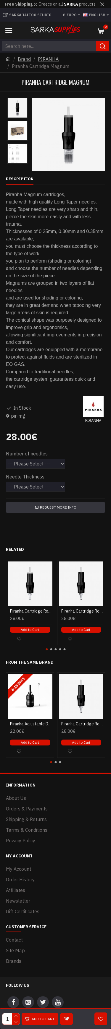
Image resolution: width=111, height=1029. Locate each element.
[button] (47, 649)
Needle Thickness (25, 477)
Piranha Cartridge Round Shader (31, 611)
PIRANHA (48, 59)
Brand (24, 59)
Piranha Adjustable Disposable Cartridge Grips (31, 724)
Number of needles (27, 454)
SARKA (71, 4)
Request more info (58, 507)
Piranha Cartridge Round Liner (82, 611)
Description (19, 179)
